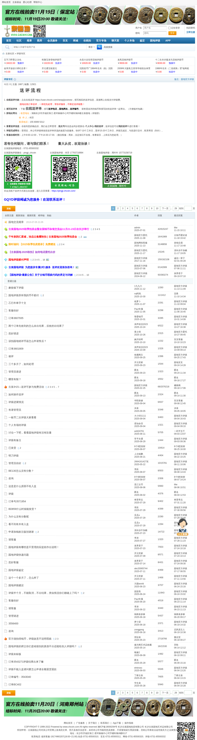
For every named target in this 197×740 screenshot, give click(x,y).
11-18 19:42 (180, 238)
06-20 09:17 (180, 617)
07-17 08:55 (180, 571)
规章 (29, 40)
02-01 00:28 (180, 261)
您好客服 (13, 562)
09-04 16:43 (180, 418)
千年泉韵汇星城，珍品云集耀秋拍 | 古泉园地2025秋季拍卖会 (42, 236)
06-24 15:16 (180, 586)
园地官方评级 (187, 79)
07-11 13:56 (180, 579)
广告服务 (80, 723)
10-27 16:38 (180, 327)
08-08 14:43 (180, 472)
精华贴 (41, 215)
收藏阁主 (138, 355)
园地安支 (178, 362)
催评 (11, 356)
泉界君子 (178, 273)
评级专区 (21, 53)
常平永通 (138, 438)
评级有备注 (14, 440)
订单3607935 (15, 318)
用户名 (138, 28)
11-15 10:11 (180, 230)
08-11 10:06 (180, 464)
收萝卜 (137, 301)
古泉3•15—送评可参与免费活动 (26, 386)
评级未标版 (14, 654)
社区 (19, 40)
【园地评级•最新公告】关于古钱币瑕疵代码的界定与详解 (40, 274)
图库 (39, 40)
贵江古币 (138, 484)
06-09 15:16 (180, 663)
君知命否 (138, 423)
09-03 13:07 (180, 434)
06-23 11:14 (180, 602)
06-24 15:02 (180, 594)
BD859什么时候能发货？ (22, 509)
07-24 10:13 (180, 556)
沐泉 (136, 408)
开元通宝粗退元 (49, 68)
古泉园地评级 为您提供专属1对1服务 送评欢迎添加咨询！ (41, 267)
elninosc (138, 668)
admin (137, 227)
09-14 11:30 (180, 395)
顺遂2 (137, 652)
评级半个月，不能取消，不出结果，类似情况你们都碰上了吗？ (43, 592)
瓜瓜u (137, 515)
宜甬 (176, 293)
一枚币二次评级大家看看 (22, 417)
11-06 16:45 (180, 311)
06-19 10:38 (180, 632)
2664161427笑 (141, 461)
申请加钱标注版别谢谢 (21, 531)
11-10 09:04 (180, 304)
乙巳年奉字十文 (17, 302)
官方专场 (101, 40)
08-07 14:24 (180, 479)
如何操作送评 (16, 394)
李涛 (136, 538)
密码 (137, 33)
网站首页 (6, 2)
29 (175, 208)
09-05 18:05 (180, 411)
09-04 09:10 (180, 426)
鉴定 (142, 40)
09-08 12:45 (180, 403)
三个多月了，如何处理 (21, 364)
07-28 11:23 (180, 541)
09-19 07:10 (180, 276)
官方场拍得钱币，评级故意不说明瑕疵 (30, 638)
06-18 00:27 (180, 640)
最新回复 (31, 215)
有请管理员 (14, 409)
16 (44, 260)
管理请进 (13, 615)
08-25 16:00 (180, 449)
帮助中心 (37, 2)
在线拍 (87, 40)
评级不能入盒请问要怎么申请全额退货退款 (32, 669)
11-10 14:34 (180, 296)
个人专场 (129, 40)
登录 (172, 33)
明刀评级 (13, 455)
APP (168, 40)
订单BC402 (14, 684)
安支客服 (178, 339)
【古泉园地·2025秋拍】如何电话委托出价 (31, 252)
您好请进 (13, 333)
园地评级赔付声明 (18, 259)
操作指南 (129, 723)
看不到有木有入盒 (18, 524)
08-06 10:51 (180, 487)
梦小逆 (137, 622)
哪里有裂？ (14, 379)
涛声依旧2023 (141, 324)
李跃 (136, 469)
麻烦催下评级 (16, 287)
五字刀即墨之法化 (12, 59)
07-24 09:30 (180, 563)
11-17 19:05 (180, 253)
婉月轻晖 (138, 339)
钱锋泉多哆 (139, 614)
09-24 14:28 (180, 365)
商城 (75, 40)
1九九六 (138, 286)
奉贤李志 (138, 499)
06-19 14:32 (180, 624)
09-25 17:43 (180, 357)
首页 (8, 40)
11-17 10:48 (180, 245)
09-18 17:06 (180, 388)
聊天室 (115, 40)
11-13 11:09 (180, 289)
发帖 (9, 208)
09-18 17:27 (180, 380)
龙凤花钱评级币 (125, 59)
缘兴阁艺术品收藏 (143, 645)
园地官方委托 (140, 235)
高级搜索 (108, 47)
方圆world (139, 583)
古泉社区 (17, 31)
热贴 (49, 215)
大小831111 (140, 416)
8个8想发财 (139, 446)
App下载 (117, 723)
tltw (175, 227)
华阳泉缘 (138, 400)
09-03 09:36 (180, 441)
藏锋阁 (177, 385)
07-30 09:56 (180, 510)
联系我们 (104, 723)
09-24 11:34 (180, 373)
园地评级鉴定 (16, 570)
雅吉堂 (177, 637)
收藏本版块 (14, 79)
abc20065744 (140, 568)
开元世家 (138, 362)
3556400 (13, 623)
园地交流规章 (16, 222)
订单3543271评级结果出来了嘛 (26, 661)
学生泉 (137, 683)
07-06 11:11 (180, 268)
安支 (65, 40)
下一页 (165, 208)
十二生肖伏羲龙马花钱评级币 (169, 59)
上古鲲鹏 (138, 454)
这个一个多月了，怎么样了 (23, 577)
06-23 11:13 (180, 609)
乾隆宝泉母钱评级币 (51, 59)
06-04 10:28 (180, 685)
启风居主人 (179, 629)
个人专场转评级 (17, 425)
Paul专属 (138, 309)
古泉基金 (16, 2)
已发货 (12, 447)
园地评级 (155, 40)
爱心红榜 (27, 2)
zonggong (139, 629)
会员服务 (52, 40)
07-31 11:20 (180, 502)
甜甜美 (137, 591)
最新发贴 (20, 215)
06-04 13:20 (180, 670)
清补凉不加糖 (180, 250)
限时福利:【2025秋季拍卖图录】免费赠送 (31, 244)
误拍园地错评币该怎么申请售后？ (27, 341)
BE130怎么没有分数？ (21, 470)
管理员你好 (14, 463)
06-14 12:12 (180, 647)
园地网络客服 (140, 243)
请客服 (12, 539)
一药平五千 (179, 431)
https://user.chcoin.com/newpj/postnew (53, 100)
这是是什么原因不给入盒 (22, 486)
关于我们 (92, 723)
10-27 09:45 (180, 334)
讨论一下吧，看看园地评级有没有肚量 (30, 432)
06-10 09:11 (180, 655)
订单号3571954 (17, 501)
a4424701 (139, 431)
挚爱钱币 (138, 316)
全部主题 (9, 215)
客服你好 (13, 310)
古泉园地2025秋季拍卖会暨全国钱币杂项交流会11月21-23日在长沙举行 (48, 229)
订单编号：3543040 (19, 676)
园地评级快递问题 (18, 554)
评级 (11, 493)
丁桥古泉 (138, 675)
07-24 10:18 (180, 548)
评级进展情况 (16, 402)
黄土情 (137, 332)
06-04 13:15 (180, 678)
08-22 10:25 (180, 457)
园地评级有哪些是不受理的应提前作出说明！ (33, 547)
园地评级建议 (16, 585)
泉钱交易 (178, 243)
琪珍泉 (137, 637)
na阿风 (137, 293)
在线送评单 (33, 108)
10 (157, 208)
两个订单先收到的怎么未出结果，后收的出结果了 (36, 325)
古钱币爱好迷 (180, 235)
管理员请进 (14, 371)
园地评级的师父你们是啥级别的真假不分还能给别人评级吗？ (42, 646)
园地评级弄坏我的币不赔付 (23, 295)
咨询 (11, 478)
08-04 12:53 (180, 495)
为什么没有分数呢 (18, 516)
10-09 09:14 (180, 350)
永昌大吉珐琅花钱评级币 (91, 59)
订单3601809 (15, 348)
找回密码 (190, 28)
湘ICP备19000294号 (107, 727)
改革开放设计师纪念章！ (16, 68)
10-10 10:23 (180, 342)
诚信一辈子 (179, 258)
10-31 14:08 (180, 319)
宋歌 (176, 645)
